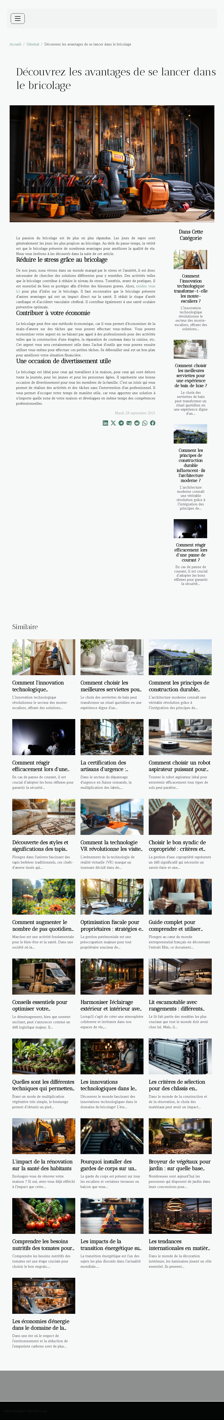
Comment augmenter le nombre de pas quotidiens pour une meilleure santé (43, 929)
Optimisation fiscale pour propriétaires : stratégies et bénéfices (111, 929)
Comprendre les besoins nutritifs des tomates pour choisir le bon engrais (42, 1248)
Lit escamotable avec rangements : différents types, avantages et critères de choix (180, 1012)
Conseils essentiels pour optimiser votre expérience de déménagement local (39, 1012)
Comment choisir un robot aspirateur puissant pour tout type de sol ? (179, 769)
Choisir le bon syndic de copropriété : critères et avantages (177, 849)
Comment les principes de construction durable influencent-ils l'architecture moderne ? (191, 465)
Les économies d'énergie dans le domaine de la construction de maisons (41, 1328)
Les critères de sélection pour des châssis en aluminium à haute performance (177, 1092)
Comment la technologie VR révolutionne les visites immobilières (111, 849)
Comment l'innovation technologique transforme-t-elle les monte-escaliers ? (191, 289)
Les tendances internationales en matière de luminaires (179, 1248)
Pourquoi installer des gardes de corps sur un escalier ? (107, 1168)
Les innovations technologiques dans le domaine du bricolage (107, 1088)
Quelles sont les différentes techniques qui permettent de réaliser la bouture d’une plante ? (43, 1092)
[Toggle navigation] (18, 18)
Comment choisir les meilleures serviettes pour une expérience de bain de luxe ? (191, 375)
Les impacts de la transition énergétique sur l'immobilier (111, 1248)
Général (32, 44)
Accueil (15, 44)
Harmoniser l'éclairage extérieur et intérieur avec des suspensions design (111, 1009)
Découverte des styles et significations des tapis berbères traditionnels (40, 849)
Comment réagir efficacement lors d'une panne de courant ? (190, 553)
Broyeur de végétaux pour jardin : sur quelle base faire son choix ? (180, 1168)
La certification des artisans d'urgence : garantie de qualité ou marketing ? (106, 772)
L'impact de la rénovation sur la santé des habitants (42, 1164)
